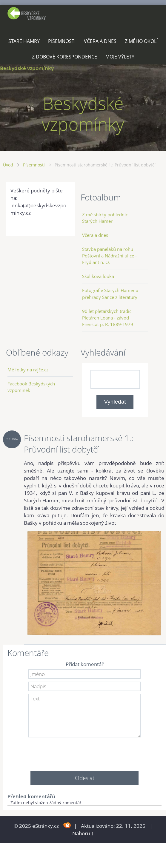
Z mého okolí (141, 41)
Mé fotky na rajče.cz (27, 370)
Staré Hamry (24, 41)
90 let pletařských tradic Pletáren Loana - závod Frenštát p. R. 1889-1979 (107, 317)
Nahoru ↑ (83, 833)
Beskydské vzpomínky (27, 68)
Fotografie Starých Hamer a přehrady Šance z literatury (110, 293)
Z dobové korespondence (64, 56)
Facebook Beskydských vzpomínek (31, 387)
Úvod (8, 165)
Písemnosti (62, 41)
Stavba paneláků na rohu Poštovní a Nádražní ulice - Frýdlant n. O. (109, 255)
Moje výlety (119, 56)
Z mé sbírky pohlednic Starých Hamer (105, 217)
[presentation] (84, 752)
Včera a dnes (100, 41)
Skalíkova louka (98, 276)
